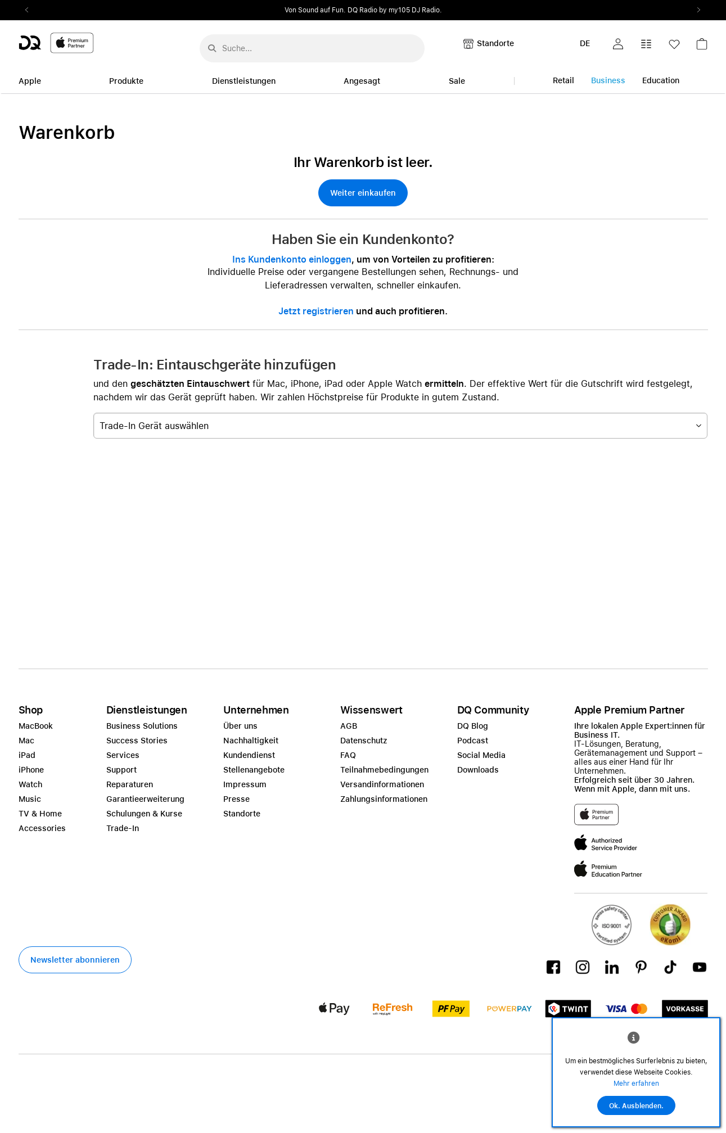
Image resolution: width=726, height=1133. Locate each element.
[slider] (363, 10)
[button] (618, 43)
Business (608, 80)
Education (660, 80)
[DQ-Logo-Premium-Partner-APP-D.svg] (56, 42)
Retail (563, 80)
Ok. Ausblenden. (636, 1106)
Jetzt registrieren (316, 311)
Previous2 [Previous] (31, 10)
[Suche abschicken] (212, 45)
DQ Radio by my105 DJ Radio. (395, 10)
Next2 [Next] (695, 10)
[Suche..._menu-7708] (312, 48)
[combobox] (400, 426)
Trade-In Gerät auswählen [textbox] (154, 426)
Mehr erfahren (636, 1083)
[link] (702, 46)
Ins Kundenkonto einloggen (291, 259)
